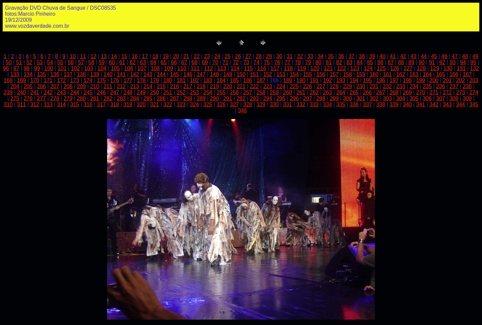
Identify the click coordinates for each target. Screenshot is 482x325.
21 (186, 56)
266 (367, 92)
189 (287, 80)
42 (403, 56)
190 (301, 80)
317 (101, 104)
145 (174, 74)
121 (328, 68)
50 (9, 62)
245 (88, 92)
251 (167, 92)
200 (433, 80)
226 (307, 86)
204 (14, 86)
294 (267, 98)
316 (88, 104)
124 (368, 68)
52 (29, 62)
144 (161, 74)
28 (259, 56)
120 (314, 68)
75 (267, 62)
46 (444, 56)
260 (287, 92)
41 (393, 56)
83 (349, 62)
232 (387, 86)
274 (473, 92)
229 (347, 86)
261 (301, 92)
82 (339, 62)
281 (94, 98)
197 (394, 80)
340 (407, 104)
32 (300, 56)
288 (187, 98)
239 (8, 92)
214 (147, 86)
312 (34, 104)
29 (269, 56)
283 (121, 98)
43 (413, 56)
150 (241, 74)
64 (153, 62)
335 (340, 104)
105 (115, 68)
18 (155, 56)
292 (241, 98)
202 (460, 80)
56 (71, 62)
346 (242, 110)
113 (221, 68)
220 (227, 86)
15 (125, 56)
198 (407, 80)
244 (74, 92)
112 (208, 68)
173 (74, 80)
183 (207, 80)
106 (128, 68)
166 (454, 74)
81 (329, 62)
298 (320, 98)
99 (37, 68)
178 (141, 80)
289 (201, 98)
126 (394, 68)
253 (194, 92)
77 (288, 62)
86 (380, 62)
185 (234, 80)
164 (427, 74)
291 (227, 98)
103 (88, 68)
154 (294, 74)
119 (301, 68)
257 (247, 92)
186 (247, 80)
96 (6, 68)
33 (310, 56)
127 (408, 68)
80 (318, 62)
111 (195, 68)
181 (181, 80)
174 (88, 80)
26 (238, 56)
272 (447, 92)
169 (21, 80)
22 (197, 56)
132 (474, 68)
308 (454, 98)
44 (424, 56)
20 (176, 56)
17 (145, 56)
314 (61, 104)
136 (54, 74)
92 (442, 62)
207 (54, 86)
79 (308, 62)
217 (187, 86)
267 (380, 92)
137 (68, 74)
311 (21, 104)
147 (201, 74)
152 (267, 74)
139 (94, 74)
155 (307, 74)
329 (260, 104)
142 (134, 74)
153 (281, 74)
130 (448, 68)
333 (314, 104)
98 (27, 68)
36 (341, 56)
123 (354, 68)
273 (460, 92)
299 (334, 98)
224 (281, 86)
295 (281, 98)
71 (226, 62)
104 (101, 68)
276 (28, 98)
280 (81, 98)
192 (327, 80)
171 (48, 80)
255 (221, 92)
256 (234, 92)
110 (181, 68)
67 (184, 62)
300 (347, 98)
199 (420, 80)
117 (274, 68)
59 (102, 62)
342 (433, 104)
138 (81, 74)
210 (94, 86)
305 (413, 98)
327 (234, 104)
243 (61, 92)
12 (93, 56)
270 (420, 92)
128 (421, 68)
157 (334, 74)
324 (194, 104)
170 (34, 80)
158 (347, 74)
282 (107, 98)
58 (91, 62)
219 (214, 86)
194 (354, 80)
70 (215, 62)
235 (427, 86)
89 (411, 62)
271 (433, 92)
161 (387, 74)
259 (274, 92)
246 (101, 92)
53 (40, 62)
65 (164, 62)
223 (267, 86)
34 (321, 56)
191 (314, 80)
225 (294, 86)
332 (301, 104)
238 (467, 86)
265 (354, 92)
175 (101, 80)
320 (141, 104)
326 (221, 104)
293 (254, 98)
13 (104, 56)
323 (181, 104)
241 (34, 92)
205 (28, 86)
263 (327, 92)
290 (214, 98)
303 (387, 98)
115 (248, 68)
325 (207, 104)
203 (473, 80)
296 (294, 98)
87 (391, 62)
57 (81, 62)
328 (247, 104)
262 (314, 92)
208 (68, 86)
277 (41, 98)
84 (360, 62)
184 (221, 80)
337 (367, 104)
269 (407, 92)
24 (217, 56)
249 (141, 92)
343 (447, 104)
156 (320, 74)
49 (475, 56)
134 (28, 74)
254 (207, 92)
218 (201, 86)
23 (207, 56)
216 (174, 86)
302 (374, 98)
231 (374, 86)
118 (288, 68)
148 (214, 74)
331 (287, 104)
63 (143, 62)
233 (400, 86)
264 (340, 92)
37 (351, 56)
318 (114, 104)
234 (413, 86)
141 (121, 74)
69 (205, 62)
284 (134, 98)
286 (161, 98)
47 (455, 56)
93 (453, 62)
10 (73, 56)
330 (274, 104)
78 (298, 62)
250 (154, 92)
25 (228, 56)
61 (122, 62)
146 (187, 74)
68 (194, 62)
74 (256, 62)
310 (8, 104)
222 (254, 86)
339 (394, 104)
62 (133, 62)
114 (235, 68)
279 (68, 98)
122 (341, 68)
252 (181, 92)
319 (128, 104)
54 (50, 62)
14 (114, 56)
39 (372, 56)
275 (14, 98)
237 (454, 86)
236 (440, 86)
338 (380, 104)
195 (367, 80)
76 (277, 62)
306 (427, 98)
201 (447, 80)
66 (174, 62)
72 (236, 62)
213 (134, 86)
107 (142, 68)
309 (467, 98)
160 (374, 74)
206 (41, 86)
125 (381, 68)
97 (16, 68)
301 (360, 98)
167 (467, 74)
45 (434, 56)
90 (422, 62)
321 (154, 104)
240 (21, 92)
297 (307, 98)
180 (167, 80)
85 (370, 62)
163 (413, 74)
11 (83, 56)
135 (41, 74)
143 (147, 74)
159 (360, 74)
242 (48, 92)
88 (401, 62)
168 (8, 80)
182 (194, 80)
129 (434, 68)
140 (107, 74)
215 (161, 86)
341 (420, 104)
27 (248, 56)
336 (354, 104)
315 (74, 104)
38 (362, 56)
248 (128, 92)
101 (62, 68)
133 (14, 74)
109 (168, 68)
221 (241, 86)
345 (473, 104)
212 (121, 86)
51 (19, 62)
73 (246, 62)
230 (360, 86)
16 (135, 56)
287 (174, 98)
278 (54, 98)
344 (460, 104)
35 (331, 56)
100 (48, 68)
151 (254, 74)
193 (340, 80)
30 (279, 56)
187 (260, 80)
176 (114, 80)
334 (327, 104)
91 (432, 62)
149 (227, 74)
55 (60, 62)
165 (440, 74)
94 (463, 62)
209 (81, 86)
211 (107, 86)
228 (334, 86)
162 (400, 74)
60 (112, 62)
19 (166, 56)
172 (61, 80)
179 (154, 80)
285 (147, 98)
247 (114, 92)
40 (383, 56)
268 (394, 92)
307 (440, 98)
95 (473, 62)
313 (48, 104)
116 (261, 68)
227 (320, 86)
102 (75, 68)
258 (260, 92)
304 (400, 98)
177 (128, 80)
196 (380, 80)
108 (155, 68)
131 (461, 68)
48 (465, 56)
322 (167, 104)
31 (290, 56)
